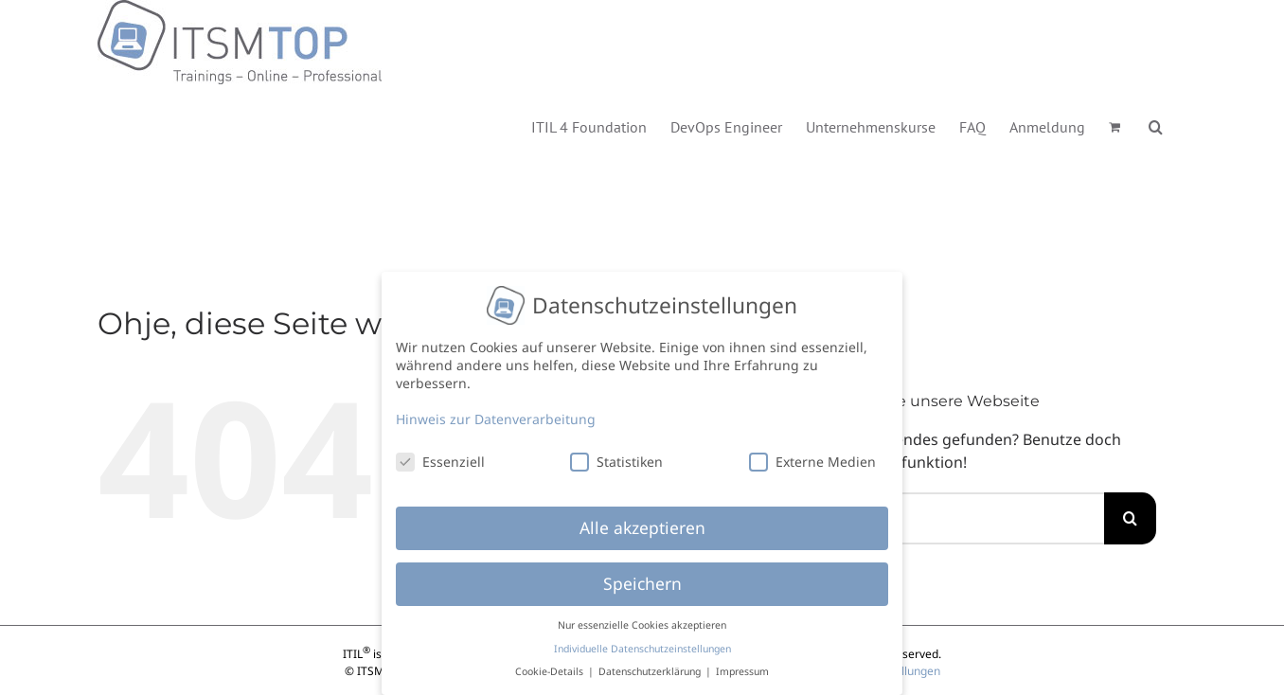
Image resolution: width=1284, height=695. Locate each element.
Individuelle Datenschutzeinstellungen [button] (642, 641)
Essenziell (440, 454)
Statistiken (616, 454)
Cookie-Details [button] (550, 664)
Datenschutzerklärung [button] (651, 664)
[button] (1156, 125)
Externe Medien (812, 454)
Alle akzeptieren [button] (642, 520)
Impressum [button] (742, 664)
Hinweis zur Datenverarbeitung (496, 411)
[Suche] (1130, 518)
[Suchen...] (958, 518)
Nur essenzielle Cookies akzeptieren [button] (642, 618)
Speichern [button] (642, 576)
